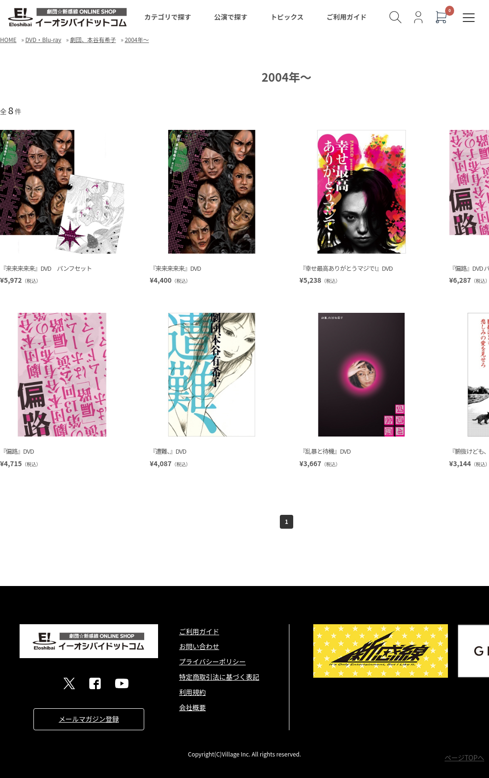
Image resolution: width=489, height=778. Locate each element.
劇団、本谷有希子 (93, 39)
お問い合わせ (199, 646)
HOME (8, 39)
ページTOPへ (464, 757)
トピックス (287, 16)
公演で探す (230, 16)
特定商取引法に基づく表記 (219, 677)
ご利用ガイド (347, 16)
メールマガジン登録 (89, 719)
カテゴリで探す (167, 16)
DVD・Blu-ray (43, 39)
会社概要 (192, 707)
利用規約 (192, 692)
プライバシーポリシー (212, 661)
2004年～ (137, 39)
